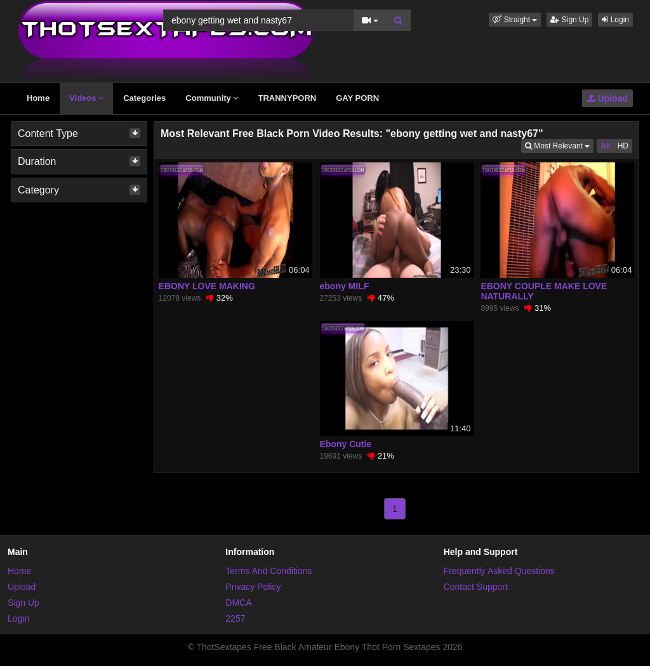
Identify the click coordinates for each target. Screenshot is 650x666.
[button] (515, 20)
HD (623, 145)
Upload (607, 98)
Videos (86, 98)
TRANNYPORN (287, 98)
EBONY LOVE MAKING (207, 286)
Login (615, 19)
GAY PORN (357, 98)
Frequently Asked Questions (499, 571)
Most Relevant (559, 145)
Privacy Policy (253, 587)
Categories (144, 98)
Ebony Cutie (346, 444)
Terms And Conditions (268, 571)
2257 (235, 618)
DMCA (238, 602)
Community (211, 98)
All (605, 145)
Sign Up (569, 19)
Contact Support (476, 587)
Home (38, 98)
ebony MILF (344, 286)
